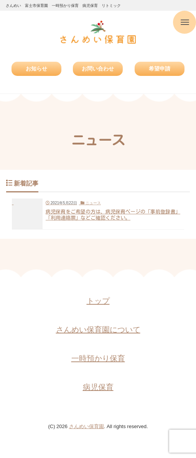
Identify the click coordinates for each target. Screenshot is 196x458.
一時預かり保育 (98, 358)
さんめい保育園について (98, 329)
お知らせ (36, 69)
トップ (98, 301)
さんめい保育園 (86, 426)
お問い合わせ (98, 69)
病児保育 (98, 387)
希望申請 (159, 69)
